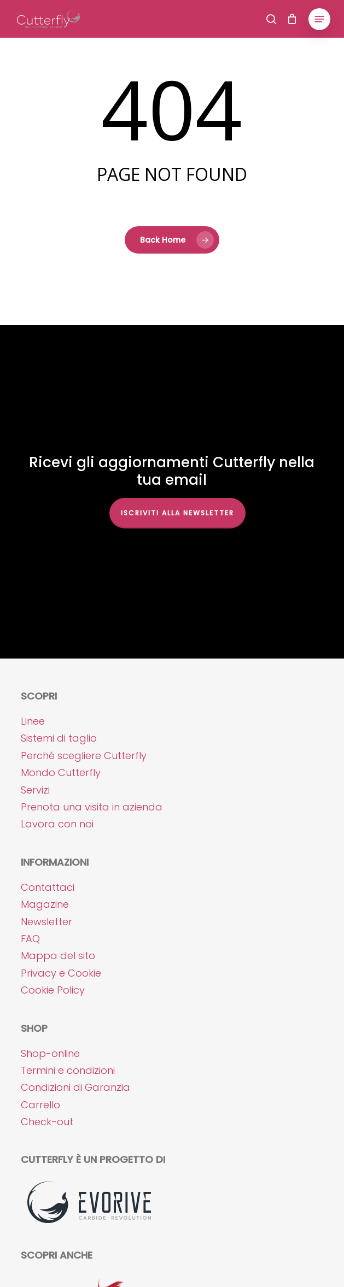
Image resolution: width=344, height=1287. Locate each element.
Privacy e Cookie (61, 973)
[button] (319, 19)
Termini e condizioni (68, 1070)
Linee (33, 721)
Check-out (47, 1122)
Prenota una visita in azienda (91, 807)
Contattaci (47, 887)
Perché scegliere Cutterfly (84, 755)
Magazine (45, 904)
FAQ (30, 938)
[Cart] (292, 19)
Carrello (40, 1105)
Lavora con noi (57, 824)
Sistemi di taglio (59, 738)
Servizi (35, 790)
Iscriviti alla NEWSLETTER (177, 513)
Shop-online (50, 1053)
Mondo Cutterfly (61, 772)
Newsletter (46, 921)
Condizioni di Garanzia (75, 1087)
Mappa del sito (58, 955)
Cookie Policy (53, 990)
